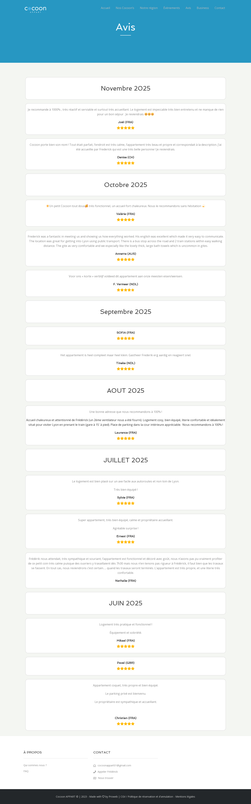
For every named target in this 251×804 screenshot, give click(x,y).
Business (203, 8)
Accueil (105, 8)
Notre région (149, 8)
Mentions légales (185, 796)
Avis (188, 8)
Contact (220, 8)
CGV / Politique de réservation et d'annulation (147, 796)
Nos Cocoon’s (125, 8)
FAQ (25, 771)
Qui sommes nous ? (35, 765)
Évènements (171, 8)
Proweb (113, 796)
